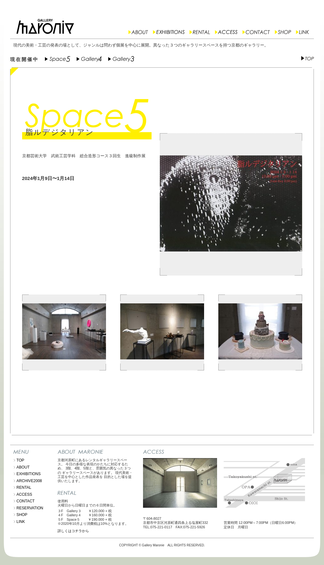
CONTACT (25, 501)
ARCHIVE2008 (29, 481)
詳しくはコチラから (73, 531)
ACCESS (24, 494)
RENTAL (23, 487)
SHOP (21, 514)
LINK (20, 521)
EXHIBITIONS (28, 474)
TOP (20, 460)
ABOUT (23, 467)
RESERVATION (29, 508)
